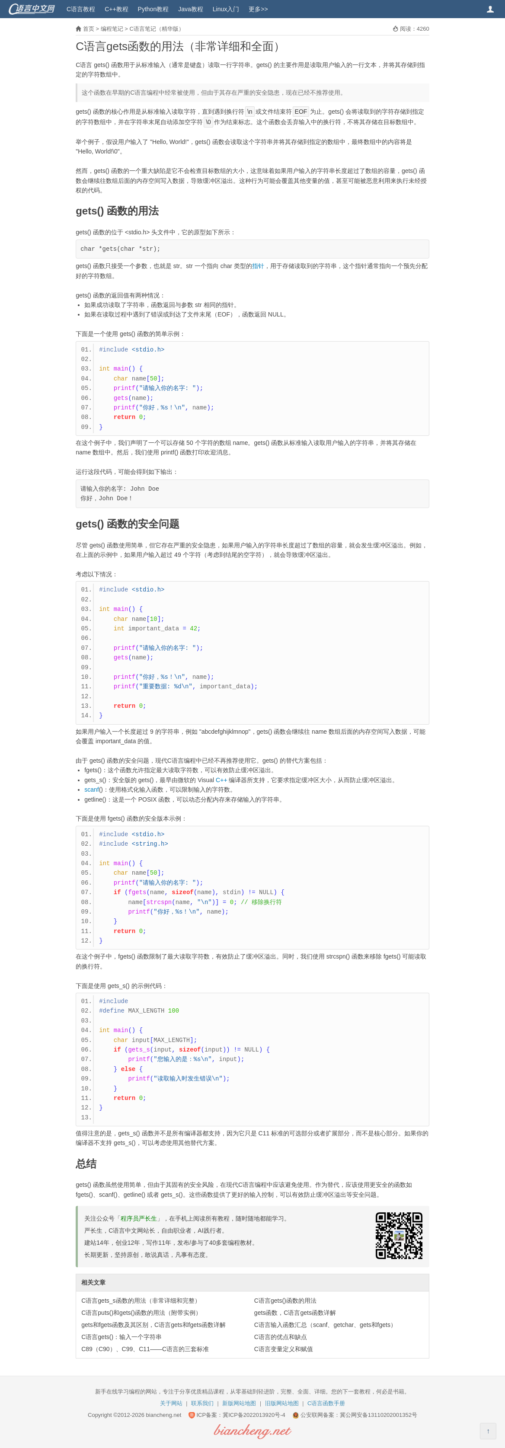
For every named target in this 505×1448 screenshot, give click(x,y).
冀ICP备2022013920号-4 (254, 1415)
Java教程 (190, 9)
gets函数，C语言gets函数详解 (295, 1312)
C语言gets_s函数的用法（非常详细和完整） (140, 1300)
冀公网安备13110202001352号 (378, 1415)
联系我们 (202, 1403)
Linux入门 (226, 9)
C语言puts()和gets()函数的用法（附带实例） (141, 1312)
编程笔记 (112, 29)
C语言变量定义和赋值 (283, 1349)
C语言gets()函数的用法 (285, 1300)
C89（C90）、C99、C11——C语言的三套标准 (145, 1349)
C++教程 (116, 9)
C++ (221, 780)
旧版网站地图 (282, 1403)
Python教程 (153, 9)
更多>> (258, 9)
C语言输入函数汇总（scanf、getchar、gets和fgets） (325, 1324)
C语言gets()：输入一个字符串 (121, 1336)
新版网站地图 (239, 1403)
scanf (91, 789)
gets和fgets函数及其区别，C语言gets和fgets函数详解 (153, 1324)
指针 (258, 265)
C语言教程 (81, 9)
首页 (88, 29)
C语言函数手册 (326, 1403)
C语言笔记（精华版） (156, 29)
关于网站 (171, 1403)
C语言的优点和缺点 (280, 1336)
